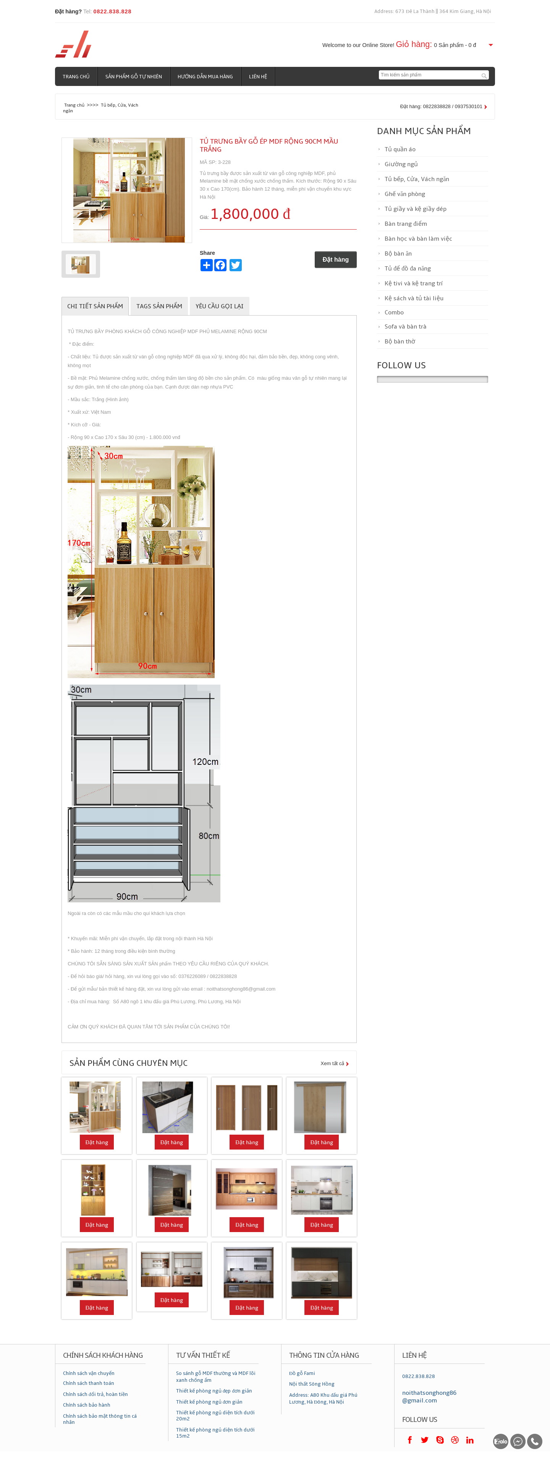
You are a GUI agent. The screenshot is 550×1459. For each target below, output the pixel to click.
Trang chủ (76, 77)
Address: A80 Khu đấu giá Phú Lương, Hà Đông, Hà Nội (323, 1398)
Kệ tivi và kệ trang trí (413, 283)
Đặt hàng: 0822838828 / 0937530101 (441, 106)
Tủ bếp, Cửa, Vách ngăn (417, 179)
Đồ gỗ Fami (302, 1373)
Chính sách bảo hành (86, 1405)
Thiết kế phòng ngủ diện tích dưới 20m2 (215, 1416)
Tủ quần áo (400, 149)
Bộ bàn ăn (398, 253)
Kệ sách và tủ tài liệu (414, 298)
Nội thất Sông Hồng (312, 1384)
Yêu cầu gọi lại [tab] (220, 306)
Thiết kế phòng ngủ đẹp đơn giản (214, 1391)
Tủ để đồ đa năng (408, 268)
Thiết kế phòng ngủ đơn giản (209, 1402)
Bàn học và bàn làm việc (418, 239)
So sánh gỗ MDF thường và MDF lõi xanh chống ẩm (216, 1376)
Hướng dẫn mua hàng (206, 77)
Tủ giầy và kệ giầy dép (415, 209)
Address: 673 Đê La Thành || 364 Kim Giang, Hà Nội (432, 11)
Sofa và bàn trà (406, 326)
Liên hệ (259, 77)
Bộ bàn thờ (400, 341)
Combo (394, 312)
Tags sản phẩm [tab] (159, 306)
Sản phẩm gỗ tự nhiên (134, 77)
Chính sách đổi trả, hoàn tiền (95, 1394)
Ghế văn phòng (405, 194)
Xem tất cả (333, 1063)
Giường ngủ (401, 164)
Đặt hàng (336, 259)
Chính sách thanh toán (88, 1383)
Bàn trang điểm (406, 224)
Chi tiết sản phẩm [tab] (95, 306)
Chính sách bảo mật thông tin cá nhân (100, 1419)
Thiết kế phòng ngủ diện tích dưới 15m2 (215, 1433)
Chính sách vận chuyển (89, 1373)
